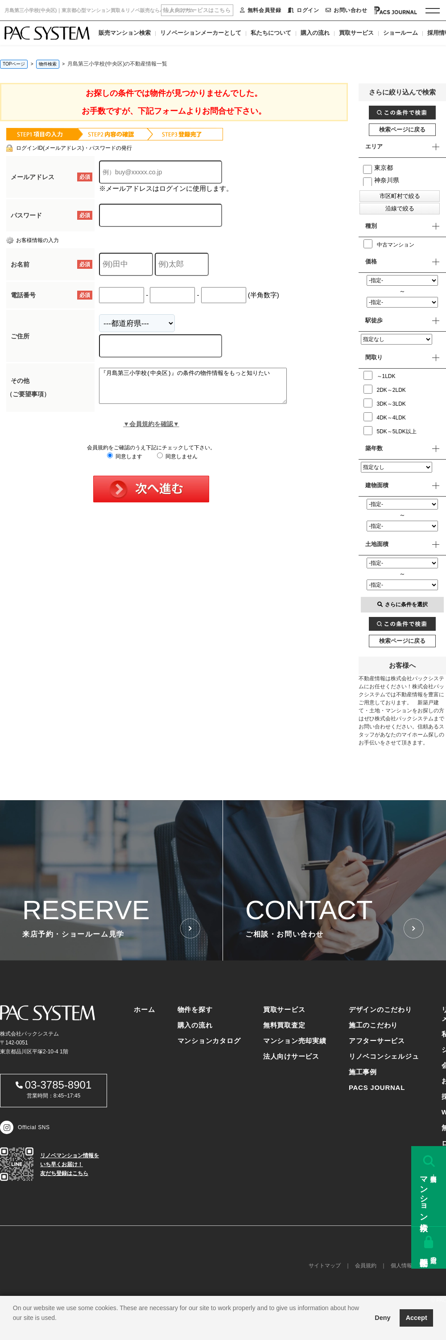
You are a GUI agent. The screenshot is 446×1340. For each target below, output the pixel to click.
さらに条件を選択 (402, 604)
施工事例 (363, 1072)
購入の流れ (315, 32)
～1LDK (379, 375)
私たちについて (271, 32)
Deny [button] (382, 1317)
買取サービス (356, 32)
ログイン (303, 10)
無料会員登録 (260, 10)
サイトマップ (325, 1265)
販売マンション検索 (125, 32)
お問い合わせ (346, 10)
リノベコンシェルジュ (384, 1056)
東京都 (378, 167)
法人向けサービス (291, 1056)
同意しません (177, 463)
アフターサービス (377, 1040)
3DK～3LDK (384, 403)
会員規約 (365, 1265)
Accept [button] (416, 1317)
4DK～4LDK (384, 416)
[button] (14, 1329)
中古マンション (388, 243)
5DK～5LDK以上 (390, 430)
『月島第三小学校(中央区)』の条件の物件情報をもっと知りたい (204, 389)
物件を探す (195, 1009)
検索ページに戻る (402, 129)
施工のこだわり (373, 1025)
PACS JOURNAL (377, 1087)
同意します (124, 463)
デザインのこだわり (380, 1009)
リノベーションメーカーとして (200, 32)
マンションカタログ (209, 1040)
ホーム (144, 1009)
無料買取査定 (284, 1025)
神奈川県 (381, 180)
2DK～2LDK (384, 389)
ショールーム (400, 32)
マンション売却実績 (294, 1040)
